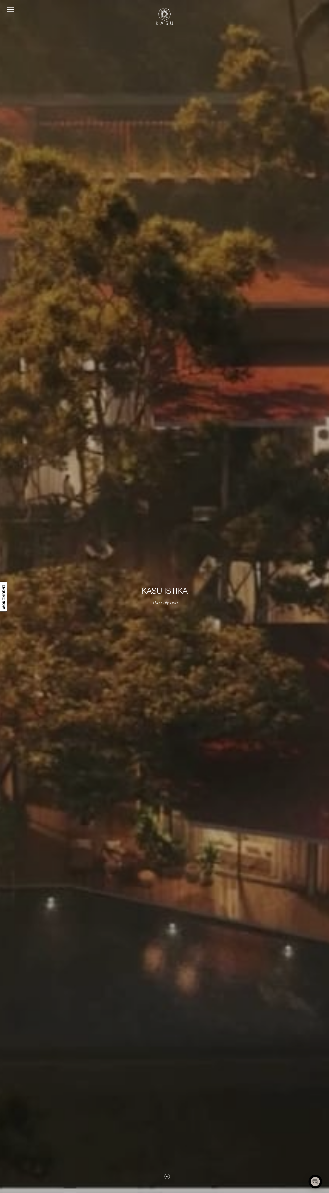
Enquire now (3, 596)
